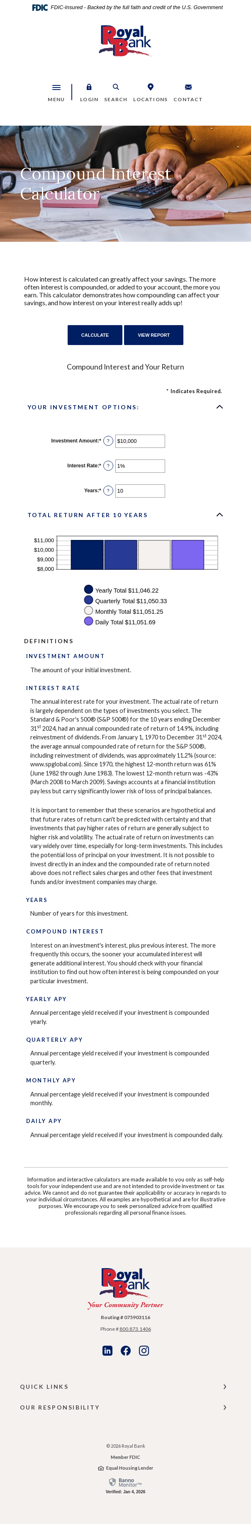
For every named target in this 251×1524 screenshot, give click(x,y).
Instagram (144, 1351)
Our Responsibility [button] (60, 1407)
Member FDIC (125, 1457)
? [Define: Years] (108, 490)
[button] (89, 92)
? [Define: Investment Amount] (108, 440)
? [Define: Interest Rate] (108, 465)
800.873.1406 (135, 1329)
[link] (126, 1485)
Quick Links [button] (44, 1386)
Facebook (126, 1351)
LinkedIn (107, 1351)
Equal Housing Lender (130, 1468)
